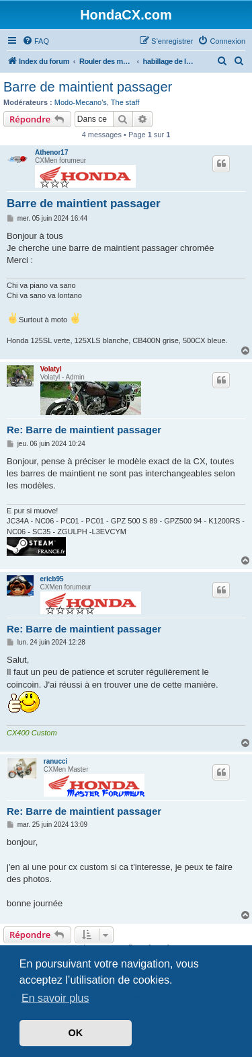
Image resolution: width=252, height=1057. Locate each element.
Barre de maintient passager (87, 86)
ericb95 (52, 579)
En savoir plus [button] (55, 998)
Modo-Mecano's (80, 102)
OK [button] (76, 1032)
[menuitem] (35, 41)
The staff (125, 102)
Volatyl (51, 369)
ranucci (56, 761)
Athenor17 (51, 152)
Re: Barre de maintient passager (84, 429)
